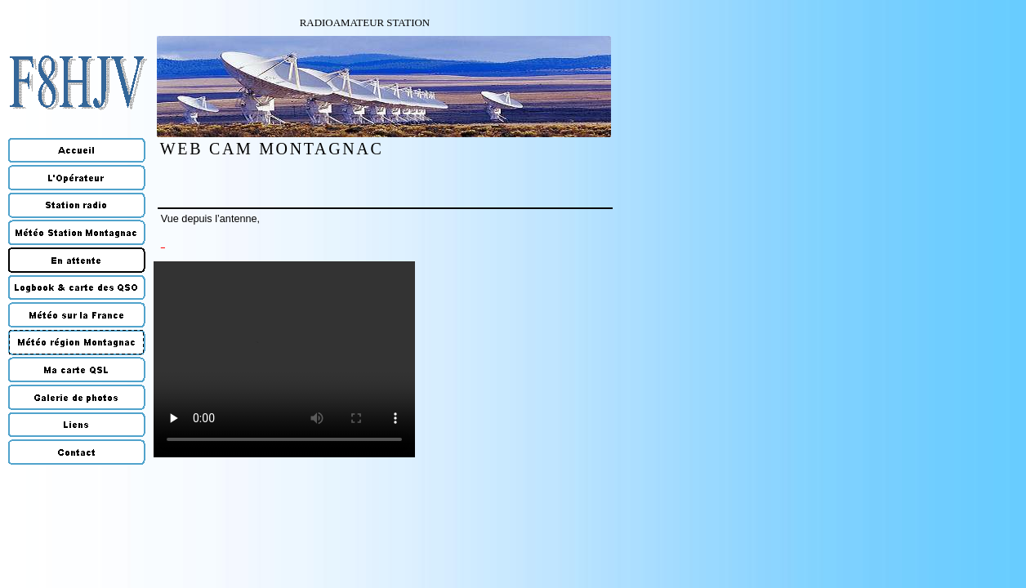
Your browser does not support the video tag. (284, 359)
